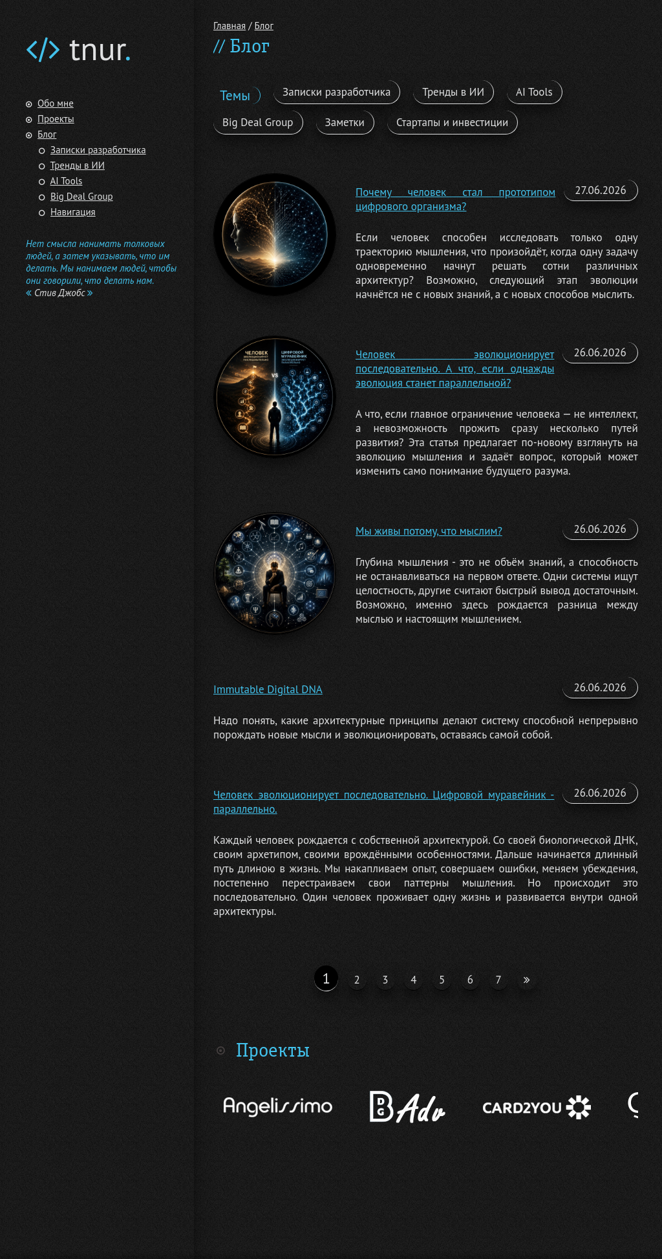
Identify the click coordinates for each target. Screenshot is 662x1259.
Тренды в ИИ (77, 165)
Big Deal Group (81, 196)
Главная (229, 25)
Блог (46, 134)
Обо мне (55, 103)
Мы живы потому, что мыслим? (429, 531)
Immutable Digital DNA (268, 689)
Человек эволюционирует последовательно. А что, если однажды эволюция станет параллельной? (455, 368)
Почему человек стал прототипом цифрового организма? (455, 199)
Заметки (345, 122)
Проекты (55, 119)
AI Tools (66, 181)
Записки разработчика (98, 150)
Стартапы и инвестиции (452, 122)
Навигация (73, 212)
